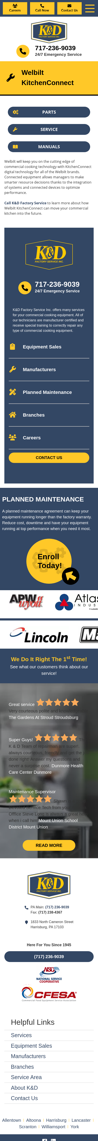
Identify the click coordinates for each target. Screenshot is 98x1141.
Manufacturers (28, 1056)
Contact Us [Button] (49, 457)
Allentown (11, 1120)
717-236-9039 (55, 48)
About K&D (24, 1088)
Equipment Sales (31, 1046)
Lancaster (81, 1120)
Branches (22, 1067)
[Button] (49, 112)
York (74, 1126)
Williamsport (53, 1126)
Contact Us (24, 1098)
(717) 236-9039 (57, 907)
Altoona (33, 1120)
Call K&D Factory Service (25, 203)
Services (21, 1035)
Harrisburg (56, 1120)
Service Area (26, 1077)
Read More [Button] (49, 845)
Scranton (27, 1126)
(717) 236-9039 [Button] (49, 956)
